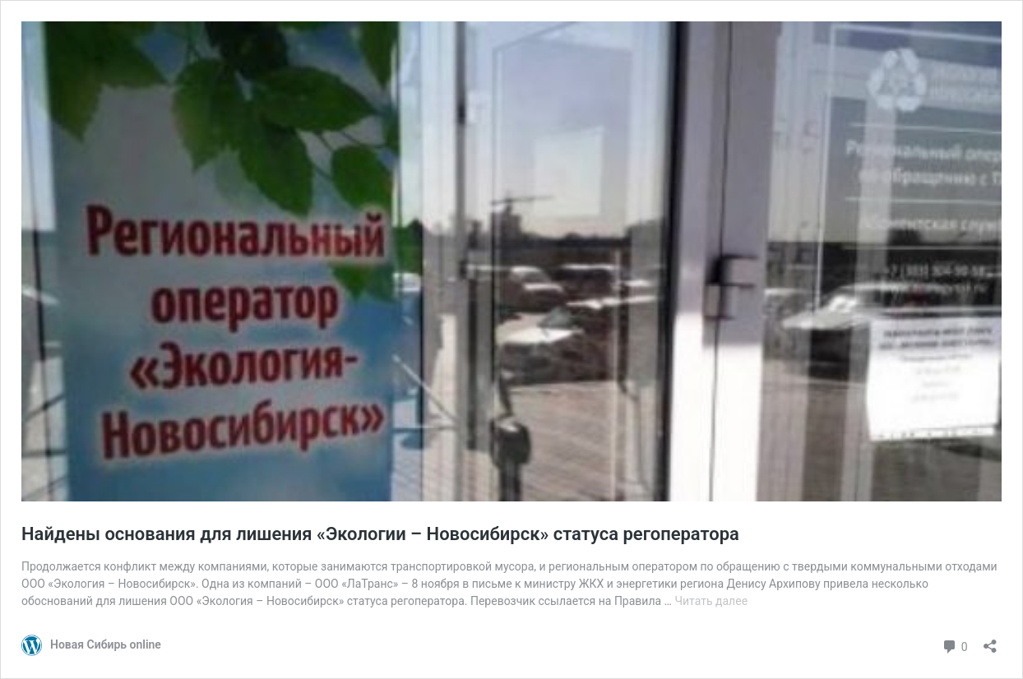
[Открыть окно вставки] (990, 641)
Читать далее (711, 600)
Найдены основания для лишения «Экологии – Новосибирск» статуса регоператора (380, 534)
